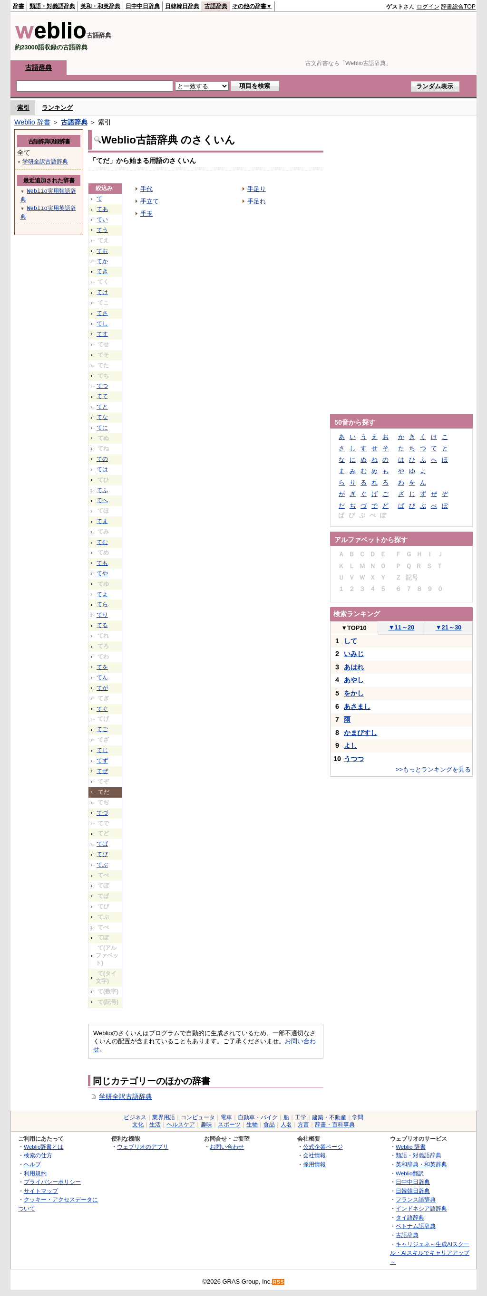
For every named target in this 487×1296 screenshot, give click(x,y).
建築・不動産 (329, 1117)
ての (102, 459)
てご (102, 729)
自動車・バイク (258, 1117)
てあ (102, 209)
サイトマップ (41, 1191)
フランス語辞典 (416, 1199)
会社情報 (314, 1155)
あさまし (357, 706)
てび (102, 854)
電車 (226, 1117)
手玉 (146, 213)
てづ (102, 813)
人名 (286, 1124)
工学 (300, 1117)
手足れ (256, 201)
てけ (102, 292)
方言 (303, 1124)
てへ (102, 500)
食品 (269, 1124)
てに (102, 427)
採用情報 (314, 1164)
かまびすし (360, 732)
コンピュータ (198, 1117)
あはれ (354, 667)
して (350, 641)
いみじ (354, 654)
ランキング (57, 107)
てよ (102, 594)
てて (102, 396)
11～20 (402, 627)
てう (102, 230)
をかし (354, 693)
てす (102, 334)
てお (102, 251)
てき (102, 271)
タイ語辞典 (410, 1217)
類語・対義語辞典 (52, 6)
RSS (278, 1282)
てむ (102, 542)
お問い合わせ (227, 1147)
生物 (252, 1124)
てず (102, 760)
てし (102, 323)
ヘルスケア (180, 1124)
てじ (102, 750)
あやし (354, 680)
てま (102, 521)
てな (102, 417)
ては (102, 469)
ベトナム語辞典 (416, 1226)
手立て (149, 201)
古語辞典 (216, 6)
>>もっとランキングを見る (433, 769)
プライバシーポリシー (52, 1182)
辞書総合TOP (458, 6)
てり (102, 614)
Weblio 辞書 (32, 122)
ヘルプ (32, 1164)
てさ (102, 313)
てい (102, 219)
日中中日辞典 (143, 6)
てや (102, 573)
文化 (138, 1124)
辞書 (18, 6)
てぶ (102, 864)
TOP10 (354, 627)
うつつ (354, 758)
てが (102, 688)
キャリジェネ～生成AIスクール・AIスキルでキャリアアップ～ (429, 1253)
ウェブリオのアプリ (142, 1147)
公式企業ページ (323, 1147)
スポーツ (229, 1124)
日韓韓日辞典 (182, 6)
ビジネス (135, 1117)
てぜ (102, 771)
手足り (256, 188)
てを (102, 667)
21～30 (449, 627)
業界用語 (163, 1117)
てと (102, 406)
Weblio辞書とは (43, 1147)
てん (102, 677)
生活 (155, 1124)
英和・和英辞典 (100, 6)
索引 (23, 107)
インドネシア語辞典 (421, 1208)
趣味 (206, 1124)
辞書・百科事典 (335, 1124)
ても (102, 563)
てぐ (102, 708)
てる (102, 625)
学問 (357, 1117)
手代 (146, 188)
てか (102, 261)
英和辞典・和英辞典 (421, 1164)
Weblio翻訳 (410, 1173)
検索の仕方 (38, 1155)
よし (350, 745)
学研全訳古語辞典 (125, 1096)
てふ (102, 490)
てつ (102, 385)
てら (102, 604)
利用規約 (35, 1173)
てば (102, 843)
